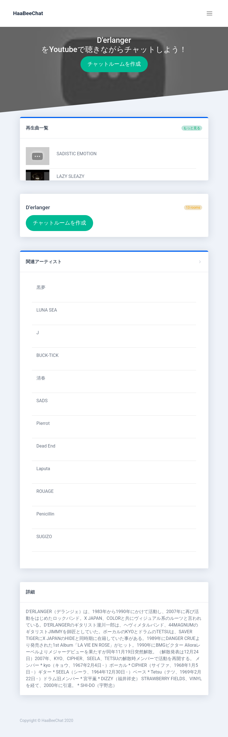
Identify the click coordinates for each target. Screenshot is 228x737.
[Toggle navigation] (209, 13)
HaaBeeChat (28, 13)
